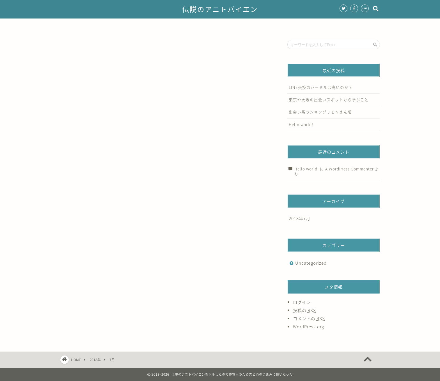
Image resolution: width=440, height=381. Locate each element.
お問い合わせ (295, 25)
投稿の (304, 310)
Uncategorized (311, 263)
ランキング (232, 25)
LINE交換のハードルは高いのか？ (321, 87)
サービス (202, 25)
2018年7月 (299, 218)
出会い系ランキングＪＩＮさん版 (320, 112)
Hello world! (301, 124)
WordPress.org (308, 326)
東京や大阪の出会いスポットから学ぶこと (329, 99)
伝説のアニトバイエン (220, 9)
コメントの (309, 318)
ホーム (139, 25)
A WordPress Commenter (349, 169)
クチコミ (263, 25)
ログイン (302, 302)
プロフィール (170, 25)
